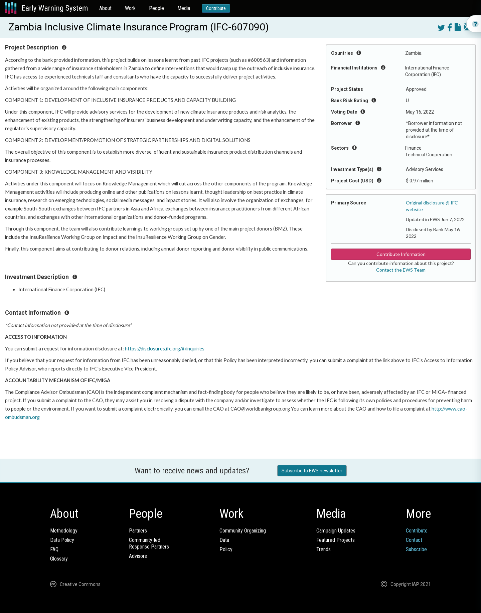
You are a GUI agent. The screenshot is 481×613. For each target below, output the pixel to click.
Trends (323, 549)
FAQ (54, 549)
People (156, 8)
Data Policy (62, 540)
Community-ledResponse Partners (149, 543)
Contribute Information (401, 254)
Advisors (138, 556)
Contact (414, 540)
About (105, 8)
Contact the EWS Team (401, 270)
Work (130, 8)
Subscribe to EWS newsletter (312, 470)
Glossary (59, 559)
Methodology (63, 530)
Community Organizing (242, 530)
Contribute (216, 8)
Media (183, 8)
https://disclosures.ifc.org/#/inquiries (164, 348)
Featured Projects (335, 540)
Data (224, 540)
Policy (225, 549)
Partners (138, 530)
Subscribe (416, 549)
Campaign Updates (335, 530)
